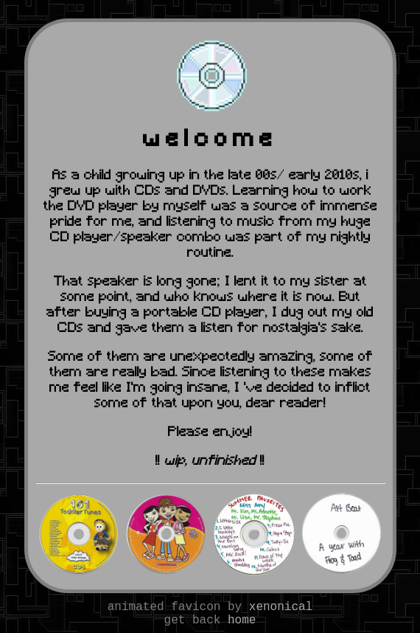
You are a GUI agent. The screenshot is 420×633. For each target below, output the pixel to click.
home (242, 620)
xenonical (280, 607)
